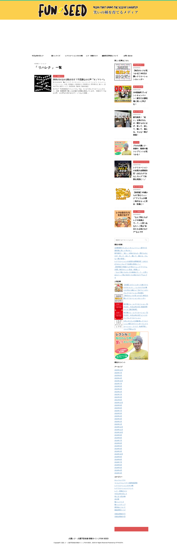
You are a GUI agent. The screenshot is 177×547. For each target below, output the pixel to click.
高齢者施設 (84, 86)
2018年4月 (118, 470)
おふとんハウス (120, 480)
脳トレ (101, 84)
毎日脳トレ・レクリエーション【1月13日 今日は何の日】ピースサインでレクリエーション (135, 315)
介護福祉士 (78, 84)
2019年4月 (118, 449)
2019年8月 (118, 438)
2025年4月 (118, 378)
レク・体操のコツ (92, 56)
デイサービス (76, 82)
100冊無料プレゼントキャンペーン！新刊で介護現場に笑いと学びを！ (140, 98)
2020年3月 (118, 419)
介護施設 (71, 84)
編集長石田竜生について (110, 56)
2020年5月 (118, 413)
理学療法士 (94, 84)
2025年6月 (118, 375)
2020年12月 (118, 402)
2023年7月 (118, 383)
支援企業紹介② (120, 516)
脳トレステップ (120, 504)
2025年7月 (118, 373)
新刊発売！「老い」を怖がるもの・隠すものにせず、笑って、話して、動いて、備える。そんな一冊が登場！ (140, 126)
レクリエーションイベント (123, 488)
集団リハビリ (64, 86)
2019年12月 (118, 427)
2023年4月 (118, 389)
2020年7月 (118, 411)
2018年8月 (118, 459)
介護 (65, 84)
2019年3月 (118, 451)
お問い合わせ (128, 56)
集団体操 (72, 86)
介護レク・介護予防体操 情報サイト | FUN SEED (89, 538)
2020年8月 (118, 408)
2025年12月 (118, 370)
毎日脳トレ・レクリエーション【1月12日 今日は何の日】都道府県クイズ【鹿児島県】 (135, 306)
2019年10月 (118, 432)
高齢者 (78, 86)
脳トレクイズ (55, 56)
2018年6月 (118, 465)
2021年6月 (118, 400)
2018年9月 (118, 457)
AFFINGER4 (119, 542)
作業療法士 (86, 84)
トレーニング (86, 82)
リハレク (101, 82)
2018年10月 (118, 454)
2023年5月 (118, 386)
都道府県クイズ (120, 510)
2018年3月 (118, 473)
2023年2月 (118, 392)
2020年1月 (118, 424)
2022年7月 (118, 394)
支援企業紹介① (120, 514)
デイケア (68, 82)
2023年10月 (118, 381)
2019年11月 (118, 430)
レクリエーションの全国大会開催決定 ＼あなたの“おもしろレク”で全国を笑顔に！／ (140, 173)
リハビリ (94, 82)
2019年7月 (118, 440)
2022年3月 (118, 397)
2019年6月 (118, 443)
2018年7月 (118, 462)
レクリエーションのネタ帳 (74, 56)
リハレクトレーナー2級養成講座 (125, 483)
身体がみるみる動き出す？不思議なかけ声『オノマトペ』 (79, 79)
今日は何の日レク (38, 56)
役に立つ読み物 (120, 496)
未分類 (116, 499)
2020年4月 (118, 416)
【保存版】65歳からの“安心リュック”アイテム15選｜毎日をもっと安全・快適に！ (140, 198)
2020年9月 (118, 405)
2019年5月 (118, 446)
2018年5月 (118, 468)
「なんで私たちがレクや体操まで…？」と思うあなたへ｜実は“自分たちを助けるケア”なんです (131, 275)
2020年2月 (118, 421)
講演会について (120, 507)
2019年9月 (118, 435)
